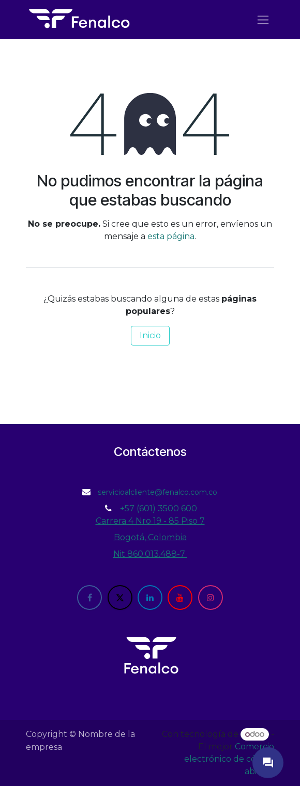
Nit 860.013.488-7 (150, 554)
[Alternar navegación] (263, 19)
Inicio (150, 335)
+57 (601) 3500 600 (158, 508)
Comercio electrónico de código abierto (229, 759)
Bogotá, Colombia (150, 537)
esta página (170, 236)
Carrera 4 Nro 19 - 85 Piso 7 (150, 521)
